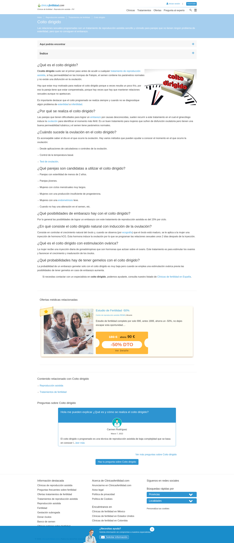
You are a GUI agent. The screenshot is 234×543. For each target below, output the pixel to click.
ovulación (53, 121)
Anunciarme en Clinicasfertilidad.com (111, 485)
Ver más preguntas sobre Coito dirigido (156, 454)
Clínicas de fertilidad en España (174, 276)
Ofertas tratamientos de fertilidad (54, 494)
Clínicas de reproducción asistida (54, 485)
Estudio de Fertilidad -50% (112, 310)
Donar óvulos (44, 517)
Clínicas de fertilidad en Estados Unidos (113, 516)
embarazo (95, 117)
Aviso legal (98, 490)
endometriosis (65, 200)
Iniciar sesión (173, 4)
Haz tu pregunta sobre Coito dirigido (117, 462)
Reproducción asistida (55, 17)
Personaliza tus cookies (158, 508)
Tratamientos (144, 10)
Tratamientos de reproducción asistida (57, 499)
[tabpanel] (117, 331)
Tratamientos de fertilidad (79, 17)
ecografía (127, 232)
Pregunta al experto (174, 10)
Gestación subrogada (48, 512)
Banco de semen (46, 521)
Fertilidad (42, 508)
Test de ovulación (49, 161)
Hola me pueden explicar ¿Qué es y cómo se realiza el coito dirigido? (105, 412)
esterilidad (63, 104)
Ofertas (157, 10)
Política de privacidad (103, 494)
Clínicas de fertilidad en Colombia (110, 520)
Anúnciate (191, 4)
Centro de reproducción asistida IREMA (110, 315)
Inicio (39, 17)
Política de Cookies (102, 499)
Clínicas (130, 10)
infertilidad (76, 104)
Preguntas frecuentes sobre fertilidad (56, 490)
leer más (80, 443)
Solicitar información (113, 537)
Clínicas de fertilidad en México (108, 511)
